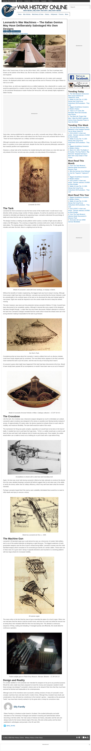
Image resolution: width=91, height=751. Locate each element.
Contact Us (27, 1)
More (66, 14)
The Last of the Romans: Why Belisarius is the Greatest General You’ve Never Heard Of (78, 129)
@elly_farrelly (9, 726)
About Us (20, 1)
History (47, 14)
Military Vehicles (16, 31)
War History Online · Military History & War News (27, 737)
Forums (61, 14)
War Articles (27, 14)
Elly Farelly (19, 707)
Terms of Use (35, 1)
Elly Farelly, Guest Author (20, 33)
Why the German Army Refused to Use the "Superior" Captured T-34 (79, 173)
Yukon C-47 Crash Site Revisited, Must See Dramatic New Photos (77, 112)
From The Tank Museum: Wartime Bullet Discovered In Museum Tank (77, 167)
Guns (5, 31)
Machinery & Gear (37, 14)
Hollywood (54, 14)
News (20, 14)
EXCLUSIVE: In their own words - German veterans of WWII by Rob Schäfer (79, 135)
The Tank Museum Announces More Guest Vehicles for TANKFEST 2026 (78, 95)
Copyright (43, 1)
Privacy (50, 1)
